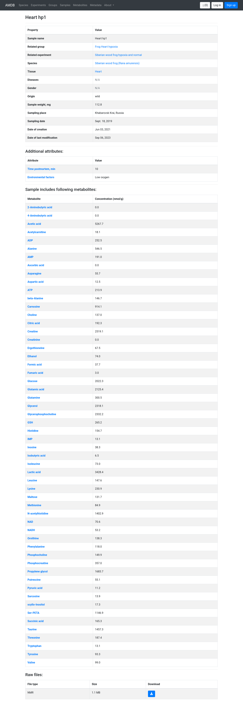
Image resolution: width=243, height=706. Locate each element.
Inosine (32, 447)
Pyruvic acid (35, 588)
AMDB (10, 5)
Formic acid (35, 364)
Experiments (38, 5)
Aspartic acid (36, 281)
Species (23, 5)
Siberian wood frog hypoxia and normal (118, 55)
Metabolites (80, 5)
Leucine (32, 480)
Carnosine (34, 306)
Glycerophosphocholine (42, 414)
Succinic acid (36, 621)
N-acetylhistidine (38, 513)
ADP (30, 240)
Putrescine (34, 579)
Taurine (32, 629)
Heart (98, 71)
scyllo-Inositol (36, 604)
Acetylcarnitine (37, 232)
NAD (30, 521)
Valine (31, 662)
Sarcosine (34, 596)
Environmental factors (41, 177)
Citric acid (34, 323)
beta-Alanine (35, 298)
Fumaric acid (35, 372)
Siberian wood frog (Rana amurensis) (117, 63)
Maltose (32, 497)
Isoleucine (34, 463)
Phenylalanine (36, 546)
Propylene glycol (38, 571)
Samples (65, 5)
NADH (31, 530)
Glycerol (32, 406)
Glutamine (34, 397)
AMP (30, 257)
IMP (30, 439)
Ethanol (32, 356)
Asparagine (34, 273)
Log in (217, 5)
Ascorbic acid (36, 265)
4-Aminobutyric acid (40, 215)
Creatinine (34, 339)
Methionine (34, 505)
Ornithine (33, 538)
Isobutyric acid (36, 455)
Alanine (32, 248)
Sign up (231, 5)
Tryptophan (34, 646)
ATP (30, 290)
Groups (53, 5)
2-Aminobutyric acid (40, 207)
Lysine (31, 488)
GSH (30, 422)
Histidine (33, 430)
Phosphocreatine (38, 563)
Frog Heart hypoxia (106, 46)
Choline (32, 315)
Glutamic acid (36, 389)
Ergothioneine (36, 348)
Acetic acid (34, 223)
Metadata (95, 5)
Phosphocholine (37, 555)
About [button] (108, 5)
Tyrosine (33, 654)
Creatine (33, 331)
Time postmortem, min (41, 169)
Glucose (32, 381)
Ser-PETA (33, 612)
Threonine (34, 637)
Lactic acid (34, 472)
